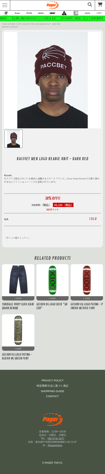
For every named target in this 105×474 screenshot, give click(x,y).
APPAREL (12, 24)
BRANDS (5, 27)
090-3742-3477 (56, 438)
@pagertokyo (55, 445)
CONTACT (52, 396)
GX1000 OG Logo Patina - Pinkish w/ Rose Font (87, 306)
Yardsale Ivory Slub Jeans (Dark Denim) (18, 306)
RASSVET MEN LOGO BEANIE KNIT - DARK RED (41, 24)
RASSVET (14, 27)
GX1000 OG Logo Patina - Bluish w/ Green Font (17, 356)
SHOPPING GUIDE (52, 391)
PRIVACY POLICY (53, 380)
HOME (4, 24)
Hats (19, 24)
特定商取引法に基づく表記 (52, 385)
